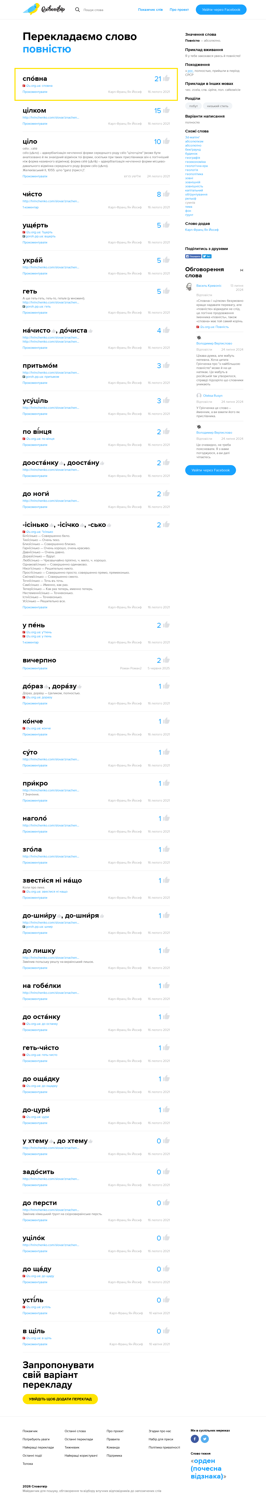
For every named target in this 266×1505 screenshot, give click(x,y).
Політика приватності (164, 1447)
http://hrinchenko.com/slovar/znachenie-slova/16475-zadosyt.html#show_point (51, 1179)
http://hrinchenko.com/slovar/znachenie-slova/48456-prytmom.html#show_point (51, 372)
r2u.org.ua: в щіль (37, 1338)
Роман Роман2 (131, 668)
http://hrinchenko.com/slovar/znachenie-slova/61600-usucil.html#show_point (51, 407)
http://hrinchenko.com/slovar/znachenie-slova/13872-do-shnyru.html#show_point (51, 922)
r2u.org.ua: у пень (37, 636)
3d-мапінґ (192, 137)
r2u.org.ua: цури (36, 1116)
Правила (113, 1439)
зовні (189, 178)
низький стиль (217, 106)
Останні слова (75, 1431)
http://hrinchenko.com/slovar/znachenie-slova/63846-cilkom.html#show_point (51, 117)
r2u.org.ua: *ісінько (38, 531)
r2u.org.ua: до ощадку (40, 1085)
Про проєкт (179, 9)
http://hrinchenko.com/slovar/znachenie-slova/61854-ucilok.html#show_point (51, 1245)
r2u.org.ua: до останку (40, 1023)
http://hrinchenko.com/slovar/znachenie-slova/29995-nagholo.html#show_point (51, 825)
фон (188, 210)
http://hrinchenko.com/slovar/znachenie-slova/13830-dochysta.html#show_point (51, 341)
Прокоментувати (35, 91)
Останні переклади (79, 1439)
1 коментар (31, 207)
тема (188, 206)
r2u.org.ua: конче (37, 728)
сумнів (190, 202)
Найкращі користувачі (81, 1455)
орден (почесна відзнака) (207, 1468)
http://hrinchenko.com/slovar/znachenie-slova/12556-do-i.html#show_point (51, 500)
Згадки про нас (160, 1431)
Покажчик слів (150, 9)
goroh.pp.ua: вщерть (39, 236)
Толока (28, 1463)
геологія (191, 170)
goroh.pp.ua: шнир (38, 926)
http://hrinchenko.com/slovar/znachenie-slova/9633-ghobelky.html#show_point (51, 992)
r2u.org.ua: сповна (37, 85)
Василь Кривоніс (209, 285)
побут (193, 106)
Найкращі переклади (38, 1447)
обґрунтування (196, 194)
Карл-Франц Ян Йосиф (202, 229)
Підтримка (114, 1455)
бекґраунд (193, 149)
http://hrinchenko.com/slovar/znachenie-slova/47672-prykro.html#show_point (51, 790)
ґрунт (189, 215)
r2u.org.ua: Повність (212, 327)
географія (192, 157)
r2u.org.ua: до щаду (38, 1276)
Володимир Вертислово (214, 343)
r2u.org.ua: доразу (37, 697)
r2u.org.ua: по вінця (38, 438)
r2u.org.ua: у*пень (37, 632)
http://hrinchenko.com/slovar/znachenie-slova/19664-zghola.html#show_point (51, 856)
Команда (113, 1447)
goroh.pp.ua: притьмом (41, 376)
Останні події (32, 1455)
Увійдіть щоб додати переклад (60, 1399)
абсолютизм (194, 141)
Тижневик (72, 1447)
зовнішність (194, 186)
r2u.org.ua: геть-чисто (40, 1054)
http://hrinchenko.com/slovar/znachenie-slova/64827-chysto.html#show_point (51, 201)
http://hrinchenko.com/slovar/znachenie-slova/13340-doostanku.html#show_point (51, 469)
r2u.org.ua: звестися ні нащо (45, 891)
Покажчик (30, 1431)
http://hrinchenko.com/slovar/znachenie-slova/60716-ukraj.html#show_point (51, 267)
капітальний (194, 190)
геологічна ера (196, 166)
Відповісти (204, 295)
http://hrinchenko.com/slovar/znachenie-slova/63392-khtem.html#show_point (51, 1148)
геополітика (194, 174)
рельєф (190, 198)
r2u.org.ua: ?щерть (37, 232)
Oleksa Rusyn (213, 395)
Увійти (221, 9)
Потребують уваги (36, 1439)
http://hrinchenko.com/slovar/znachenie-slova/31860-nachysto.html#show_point (51, 337)
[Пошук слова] (109, 9)
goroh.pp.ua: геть (37, 306)
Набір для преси (161, 1439)
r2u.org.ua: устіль (37, 1307)
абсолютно (193, 145)
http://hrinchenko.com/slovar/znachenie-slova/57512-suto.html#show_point (51, 759)
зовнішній (192, 182)
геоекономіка (195, 161)
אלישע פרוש (132, 176)
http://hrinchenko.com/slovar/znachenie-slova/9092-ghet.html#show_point (51, 302)
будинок (191, 153)
